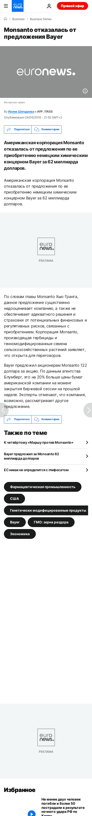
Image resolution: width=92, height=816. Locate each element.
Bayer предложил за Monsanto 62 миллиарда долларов (31, 456)
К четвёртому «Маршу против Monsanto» (38, 442)
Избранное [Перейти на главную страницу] (20, 789)
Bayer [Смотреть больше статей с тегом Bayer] (15, 522)
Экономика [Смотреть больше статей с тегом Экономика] (20, 534)
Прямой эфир (72, 6)
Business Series (41, 19)
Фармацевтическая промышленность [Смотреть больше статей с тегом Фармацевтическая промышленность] (42, 487)
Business (18, 19)
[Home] (5, 19)
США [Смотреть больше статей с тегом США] (14, 498)
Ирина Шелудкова (21, 111)
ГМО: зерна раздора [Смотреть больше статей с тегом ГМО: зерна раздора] (51, 522)
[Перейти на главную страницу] (18, 6)
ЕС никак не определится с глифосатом (36, 470)
